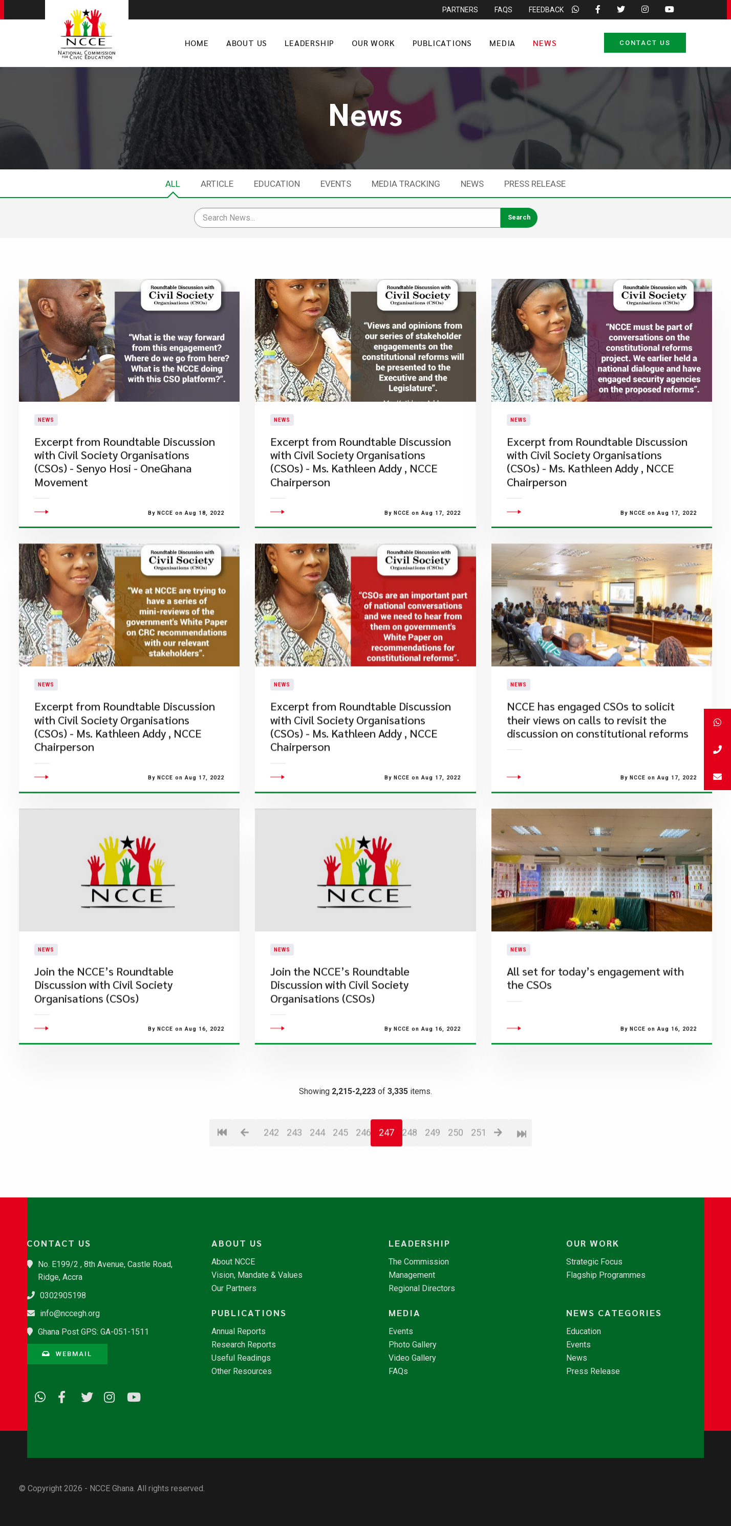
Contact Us (645, 43)
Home (197, 42)
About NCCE (233, 1262)
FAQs (398, 1371)
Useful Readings (241, 1358)
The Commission (419, 1262)
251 (478, 1190)
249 (432, 1190)
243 (294, 1190)
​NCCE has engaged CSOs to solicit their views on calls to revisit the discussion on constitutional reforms (598, 777)
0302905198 (63, 1295)
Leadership (309, 42)
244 (317, 1190)
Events (335, 184)
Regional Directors (422, 1288)
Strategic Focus (594, 1262)
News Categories (614, 1312)
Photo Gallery (413, 1345)
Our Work (373, 42)
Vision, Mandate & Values (257, 1275)
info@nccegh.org (70, 1313)
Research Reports (243, 1345)
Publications (442, 42)
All (172, 184)
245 (340, 1190)
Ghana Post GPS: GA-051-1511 (93, 1332)
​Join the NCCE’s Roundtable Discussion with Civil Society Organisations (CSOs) (104, 1042)
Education (277, 184)
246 (363, 1190)
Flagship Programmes (606, 1275)
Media (502, 42)
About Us (246, 42)
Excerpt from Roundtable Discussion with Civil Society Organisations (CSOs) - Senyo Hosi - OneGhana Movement (124, 490)
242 (271, 1190)
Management (412, 1275)
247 (386, 1190)
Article (217, 184)
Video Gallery (412, 1358)
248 (409, 1190)
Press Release (535, 184)
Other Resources (241, 1371)
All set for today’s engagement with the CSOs (595, 1035)
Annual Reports (238, 1331)
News (544, 42)
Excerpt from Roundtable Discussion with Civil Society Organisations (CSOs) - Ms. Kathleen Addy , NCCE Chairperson (360, 490)
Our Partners (233, 1288)
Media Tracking (406, 184)
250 (455, 1190)
